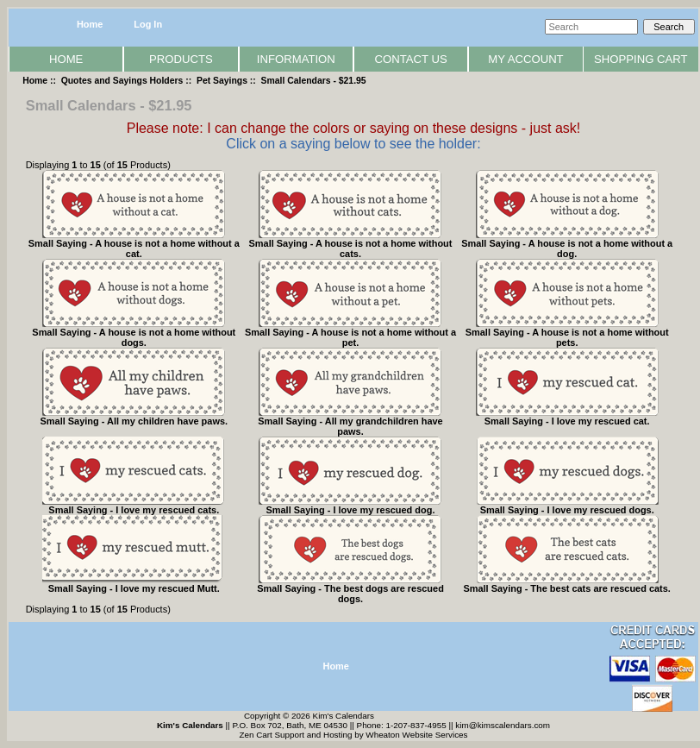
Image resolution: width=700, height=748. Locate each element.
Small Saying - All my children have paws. (134, 421)
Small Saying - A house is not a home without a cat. (134, 248)
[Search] (591, 27)
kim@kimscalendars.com (502, 725)
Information (296, 59)
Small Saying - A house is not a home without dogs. (133, 337)
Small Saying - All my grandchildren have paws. (350, 426)
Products (181, 59)
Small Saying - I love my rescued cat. (567, 421)
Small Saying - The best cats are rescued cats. (566, 588)
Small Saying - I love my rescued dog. (350, 510)
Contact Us (411, 59)
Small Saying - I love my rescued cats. (133, 510)
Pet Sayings (222, 80)
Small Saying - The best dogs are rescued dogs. (350, 593)
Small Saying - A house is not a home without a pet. (350, 337)
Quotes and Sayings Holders (122, 80)
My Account (525, 59)
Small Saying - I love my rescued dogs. (567, 510)
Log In (148, 24)
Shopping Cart (641, 59)
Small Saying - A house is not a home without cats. (351, 248)
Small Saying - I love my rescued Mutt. (134, 588)
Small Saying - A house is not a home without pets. (567, 337)
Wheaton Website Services (416, 734)
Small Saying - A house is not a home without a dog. (566, 248)
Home (90, 24)
